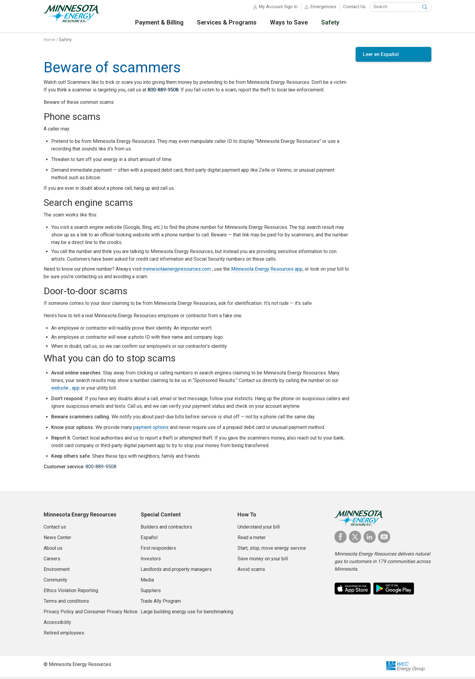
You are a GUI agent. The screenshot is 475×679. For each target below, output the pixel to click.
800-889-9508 (163, 92)
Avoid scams (251, 572)
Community (55, 582)
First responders (158, 550)
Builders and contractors (166, 529)
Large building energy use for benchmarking (187, 614)
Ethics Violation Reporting (71, 593)
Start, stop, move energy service (272, 550)
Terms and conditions (66, 603)
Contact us (55, 529)
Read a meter (252, 540)
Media (147, 582)
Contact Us (354, 9)
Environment (57, 572)
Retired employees (64, 635)
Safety (65, 42)
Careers (52, 561)
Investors (151, 561)
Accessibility (57, 625)
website (59, 390)
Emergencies (323, 9)
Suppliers (151, 593)
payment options (151, 430)
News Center (57, 540)
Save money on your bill (263, 561)
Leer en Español (381, 57)
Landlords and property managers (176, 572)
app (76, 390)
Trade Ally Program (161, 603)
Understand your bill (259, 529)
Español (149, 540)
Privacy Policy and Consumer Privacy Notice (91, 614)
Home (49, 42)
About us (53, 550)
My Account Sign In (278, 9)
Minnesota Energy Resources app (267, 271)
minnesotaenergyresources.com (177, 271)
